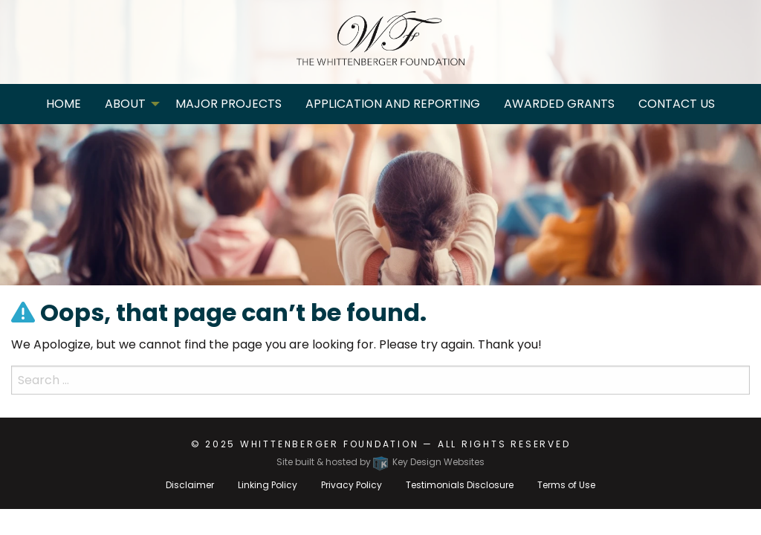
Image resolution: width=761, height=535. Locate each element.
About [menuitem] (125, 103)
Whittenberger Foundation (329, 444)
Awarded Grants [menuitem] (559, 103)
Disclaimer (190, 485)
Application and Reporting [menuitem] (392, 103)
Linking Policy (267, 485)
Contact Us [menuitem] (676, 103)
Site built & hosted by (380, 461)
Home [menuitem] (63, 103)
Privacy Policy (351, 485)
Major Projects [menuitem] (228, 103)
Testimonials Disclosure (460, 485)
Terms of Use (566, 485)
